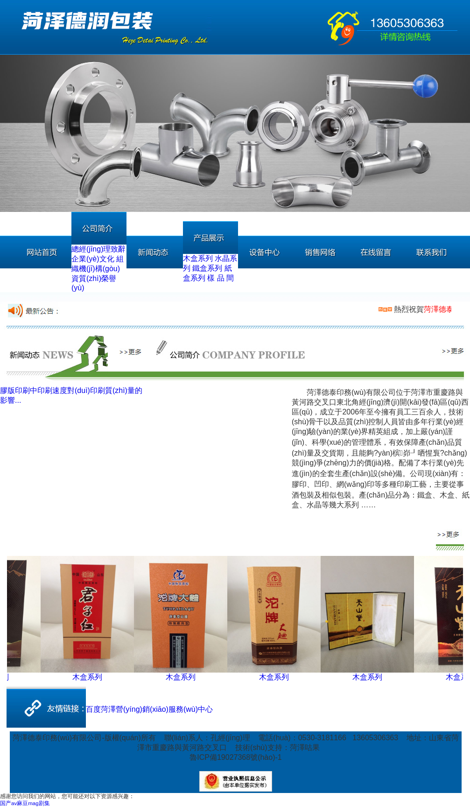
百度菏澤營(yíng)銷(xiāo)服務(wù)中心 (149, 709)
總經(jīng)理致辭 (98, 249)
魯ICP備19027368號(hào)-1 (235, 757)
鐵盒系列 (207, 268)
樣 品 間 (220, 278)
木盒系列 (198, 258)
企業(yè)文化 (92, 259)
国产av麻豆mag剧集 (25, 803)
